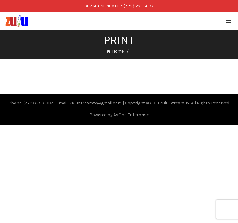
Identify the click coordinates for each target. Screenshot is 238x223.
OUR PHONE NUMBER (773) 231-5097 (119, 6)
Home (118, 51)
